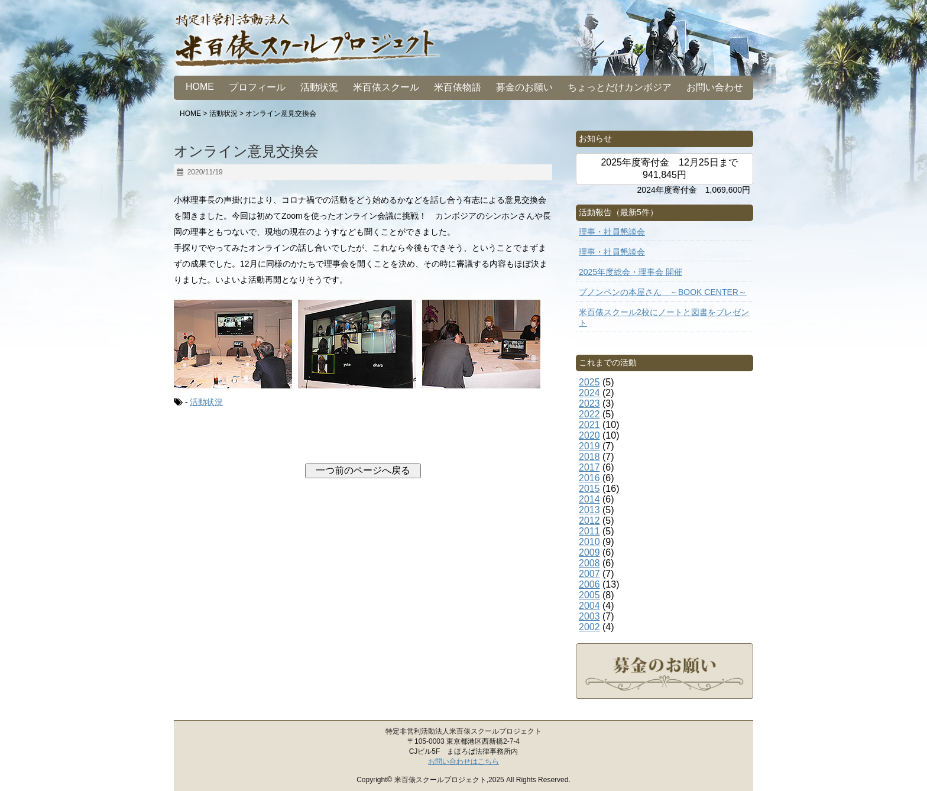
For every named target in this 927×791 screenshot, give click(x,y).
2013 (589, 510)
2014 (589, 499)
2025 (589, 382)
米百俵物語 (457, 87)
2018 (589, 457)
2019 (589, 446)
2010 (589, 542)
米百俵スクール (386, 87)
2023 (589, 403)
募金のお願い (524, 87)
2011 (589, 531)
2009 (589, 552)
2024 (589, 393)
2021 (589, 425)
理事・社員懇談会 (612, 231)
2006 (589, 584)
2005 (589, 595)
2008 (589, 563)
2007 (589, 574)
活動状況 (319, 87)
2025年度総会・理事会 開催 (630, 272)
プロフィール (257, 87)
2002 (589, 627)
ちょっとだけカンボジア (620, 87)
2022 (589, 414)
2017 (589, 467)
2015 (589, 489)
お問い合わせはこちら (463, 761)
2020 (589, 435)
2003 (589, 616)
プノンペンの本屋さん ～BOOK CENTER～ (663, 292)
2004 (589, 606)
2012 (589, 521)
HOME (200, 87)
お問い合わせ (714, 87)
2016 (589, 478)
